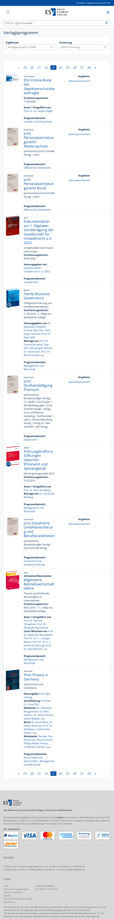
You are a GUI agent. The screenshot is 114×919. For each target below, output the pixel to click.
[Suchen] (53, 23)
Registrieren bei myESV (97, 3)
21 (39, 67)
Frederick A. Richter (34, 747)
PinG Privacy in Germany (36, 676)
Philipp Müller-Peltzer (36, 743)
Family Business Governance (37, 295)
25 (67, 67)
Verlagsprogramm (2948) (31, 47)
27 (82, 67)
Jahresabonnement (79, 81)
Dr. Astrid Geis (32, 351)
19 (25, 67)
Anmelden (80, 3)
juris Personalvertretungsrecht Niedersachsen (39, 139)
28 (89, 67)
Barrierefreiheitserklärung (17, 898)
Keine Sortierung (84, 47)
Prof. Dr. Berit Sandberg (37, 490)
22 (46, 67)
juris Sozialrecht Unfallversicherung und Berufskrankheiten (39, 529)
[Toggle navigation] (8, 12)
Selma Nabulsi (32, 718)
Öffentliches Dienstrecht (37, 167)
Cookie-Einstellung (13, 892)
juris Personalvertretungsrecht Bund (39, 183)
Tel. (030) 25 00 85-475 (46, 889)
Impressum (9, 902)
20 (32, 67)
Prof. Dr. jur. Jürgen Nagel (38, 111)
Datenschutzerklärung (15, 889)
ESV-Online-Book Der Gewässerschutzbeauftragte (39, 86)
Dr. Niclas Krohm (43, 715)
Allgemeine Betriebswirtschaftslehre (39, 584)
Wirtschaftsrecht (33, 757)
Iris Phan (45, 700)
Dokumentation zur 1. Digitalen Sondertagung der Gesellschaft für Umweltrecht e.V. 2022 (39, 232)
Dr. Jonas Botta (40, 722)
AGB (6, 895)
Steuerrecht (30, 439)
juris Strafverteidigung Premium (38, 385)
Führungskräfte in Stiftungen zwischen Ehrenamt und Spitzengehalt (38, 460)
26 (74, 67)
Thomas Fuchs (45, 739)
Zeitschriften (31, 761)
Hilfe (6, 886)
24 (60, 67)
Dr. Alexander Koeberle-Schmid (37, 327)
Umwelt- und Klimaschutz (38, 121)
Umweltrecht (31, 282)
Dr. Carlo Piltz (31, 704)
